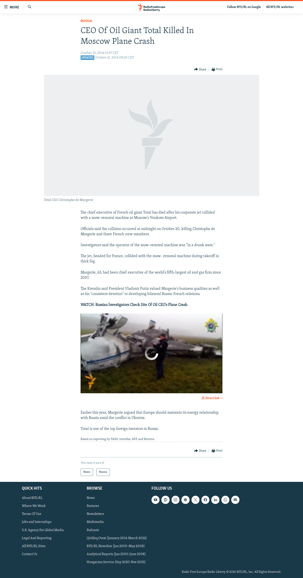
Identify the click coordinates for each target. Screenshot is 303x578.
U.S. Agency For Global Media (43, 530)
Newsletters (95, 514)
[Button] (200, 69)
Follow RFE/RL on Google (244, 7)
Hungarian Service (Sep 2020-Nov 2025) (116, 562)
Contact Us (29, 554)
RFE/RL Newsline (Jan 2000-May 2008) (116, 546)
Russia (86, 21)
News (91, 498)
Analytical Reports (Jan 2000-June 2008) (116, 554)
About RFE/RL (32, 498)
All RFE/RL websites (280, 7)
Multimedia (95, 522)
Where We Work (34, 506)
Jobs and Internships (37, 522)
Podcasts (93, 530)
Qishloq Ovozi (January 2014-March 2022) (117, 538)
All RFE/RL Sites (33, 546)
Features (93, 506)
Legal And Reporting (37, 538)
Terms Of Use (31, 514)
